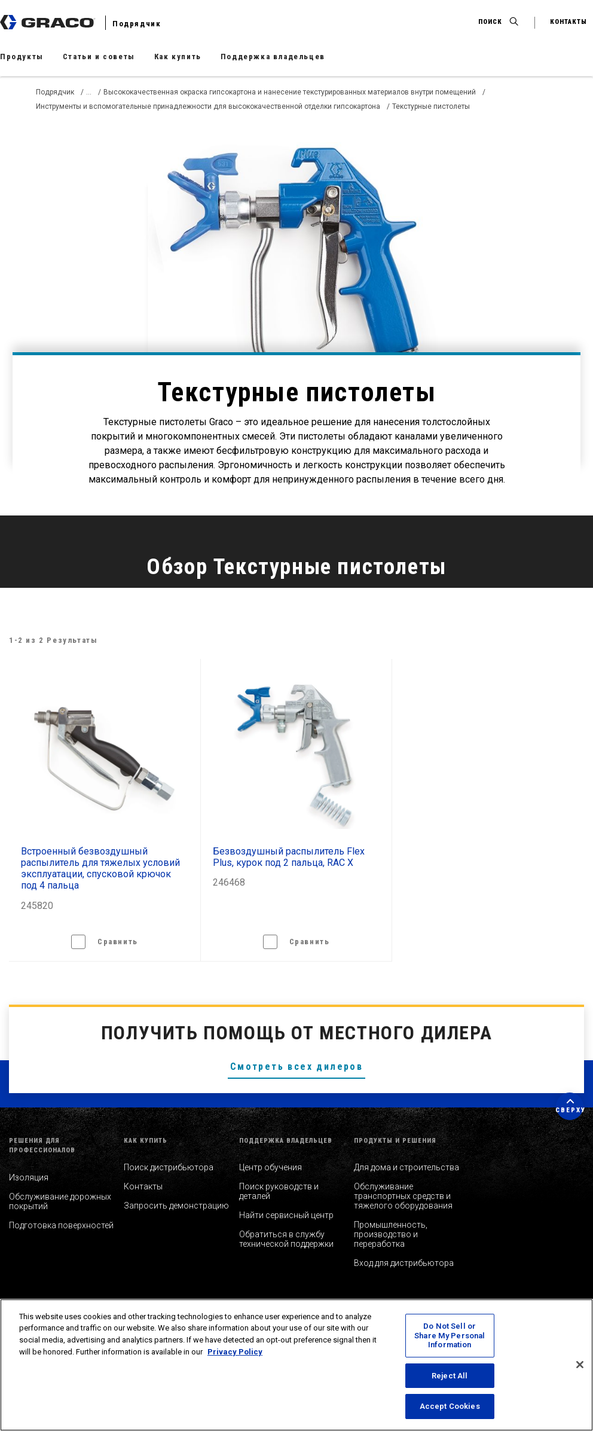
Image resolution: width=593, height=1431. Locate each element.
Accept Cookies (450, 1406)
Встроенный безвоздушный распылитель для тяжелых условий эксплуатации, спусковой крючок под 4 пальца (100, 869)
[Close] (580, 1364)
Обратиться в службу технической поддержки (286, 1239)
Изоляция (28, 1177)
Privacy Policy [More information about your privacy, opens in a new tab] (234, 1351)
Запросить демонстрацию (176, 1205)
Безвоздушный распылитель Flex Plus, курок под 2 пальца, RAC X (289, 857)
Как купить (177, 56)
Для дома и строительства (406, 1167)
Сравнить (117, 941)
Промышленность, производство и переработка (390, 1234)
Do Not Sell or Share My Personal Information (449, 1335)
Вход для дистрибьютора (404, 1263)
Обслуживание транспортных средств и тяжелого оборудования (403, 1196)
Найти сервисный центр (286, 1215)
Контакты (143, 1186)
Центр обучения (270, 1167)
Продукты (22, 56)
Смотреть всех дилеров (296, 1066)
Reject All (449, 1375)
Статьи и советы (99, 56)
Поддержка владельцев (273, 56)
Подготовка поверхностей (61, 1225)
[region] (296, 1365)
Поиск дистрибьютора (168, 1167)
